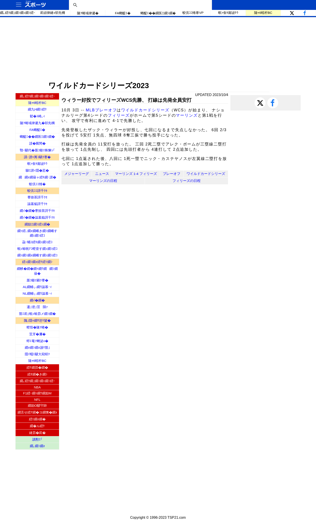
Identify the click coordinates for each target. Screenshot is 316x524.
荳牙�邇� (37, 334)
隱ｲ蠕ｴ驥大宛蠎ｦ (37, 354)
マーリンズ (187, 115)
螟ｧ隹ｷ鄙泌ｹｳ (228, 13)
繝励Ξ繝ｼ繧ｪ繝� (37, 224)
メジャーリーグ (76, 174)
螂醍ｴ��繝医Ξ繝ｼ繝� (158, 13)
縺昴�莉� (37, 433)
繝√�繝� (37, 300)
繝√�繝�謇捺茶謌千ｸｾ (37, 210)
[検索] (139, 5)
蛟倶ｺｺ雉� (37, 184)
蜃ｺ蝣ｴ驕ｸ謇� (37, 280)
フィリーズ (119, 115)
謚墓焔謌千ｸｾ (37, 204)
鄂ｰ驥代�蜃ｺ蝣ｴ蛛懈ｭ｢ (37, 150)
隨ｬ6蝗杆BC (263, 13)
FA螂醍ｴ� (123, 13)
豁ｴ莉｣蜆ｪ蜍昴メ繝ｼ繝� (37, 313)
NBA (37, 387)
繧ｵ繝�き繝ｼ (37, 374)
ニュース (102, 174)
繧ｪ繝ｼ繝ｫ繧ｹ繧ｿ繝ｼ (37, 262)
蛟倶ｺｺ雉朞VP (192, 13)
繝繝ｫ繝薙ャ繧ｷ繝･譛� (37, 177)
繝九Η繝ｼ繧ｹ (37, 109)
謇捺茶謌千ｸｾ (37, 197)
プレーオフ (171, 174)
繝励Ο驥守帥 (37, 405)
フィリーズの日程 (186, 181)
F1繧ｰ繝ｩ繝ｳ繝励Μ (37, 393)
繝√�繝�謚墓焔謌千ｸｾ (37, 217)
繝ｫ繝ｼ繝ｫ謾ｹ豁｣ (37, 347)
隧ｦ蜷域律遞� (88, 13)
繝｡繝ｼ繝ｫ (37, 446)
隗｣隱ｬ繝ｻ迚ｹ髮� (37, 320)
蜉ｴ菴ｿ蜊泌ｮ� (37, 341)
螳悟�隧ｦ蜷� (37, 327)
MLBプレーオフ (101, 110)
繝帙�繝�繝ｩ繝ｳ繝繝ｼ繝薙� (37, 271)
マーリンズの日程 (103, 181)
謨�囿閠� (37, 143)
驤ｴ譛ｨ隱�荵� (37, 170)
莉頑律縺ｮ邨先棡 (52, 13)
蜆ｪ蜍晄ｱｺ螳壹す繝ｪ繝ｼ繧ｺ (37, 248)
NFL (37, 399)
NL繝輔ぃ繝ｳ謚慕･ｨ (37, 293)
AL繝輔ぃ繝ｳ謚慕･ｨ (37, 287)
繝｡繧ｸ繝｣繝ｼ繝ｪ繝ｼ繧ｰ (17, 13)
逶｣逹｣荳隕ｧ (37, 307)
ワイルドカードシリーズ (145, 110)
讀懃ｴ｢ (37, 439)
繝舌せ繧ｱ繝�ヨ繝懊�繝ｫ (37, 412)
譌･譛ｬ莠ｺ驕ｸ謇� (37, 157)
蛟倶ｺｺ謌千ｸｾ (37, 190)
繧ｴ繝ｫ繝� (37, 419)
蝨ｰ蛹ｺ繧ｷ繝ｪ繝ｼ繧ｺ (37, 242)
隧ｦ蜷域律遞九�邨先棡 (37, 123)
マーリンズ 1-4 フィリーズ (136, 174)
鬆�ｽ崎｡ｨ (37, 116)
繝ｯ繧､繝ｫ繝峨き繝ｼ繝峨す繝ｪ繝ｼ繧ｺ (37, 233)
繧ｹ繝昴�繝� (37, 367)
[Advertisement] (158, 49)
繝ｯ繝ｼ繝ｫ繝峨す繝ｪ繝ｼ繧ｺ (37, 255)
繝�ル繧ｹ (37, 426)
